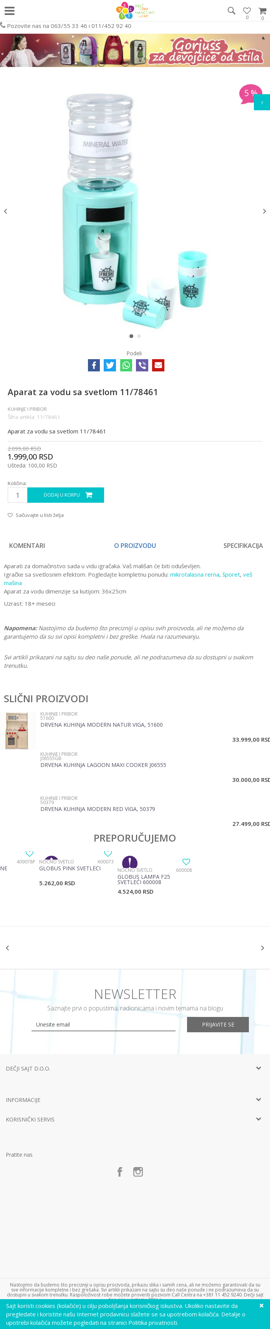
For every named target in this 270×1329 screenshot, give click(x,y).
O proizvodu (135, 545)
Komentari (27, 545)
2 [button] (140, 337)
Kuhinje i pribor (27, 408)
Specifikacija (243, 545)
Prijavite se (219, 1024)
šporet (231, 574)
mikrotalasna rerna (194, 574)
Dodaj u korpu (62, 495)
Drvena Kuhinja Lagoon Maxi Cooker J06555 (103, 765)
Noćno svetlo (56, 862)
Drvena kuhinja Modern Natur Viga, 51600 (101, 725)
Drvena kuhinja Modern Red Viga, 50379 (97, 809)
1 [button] (133, 337)
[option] (135, 211)
